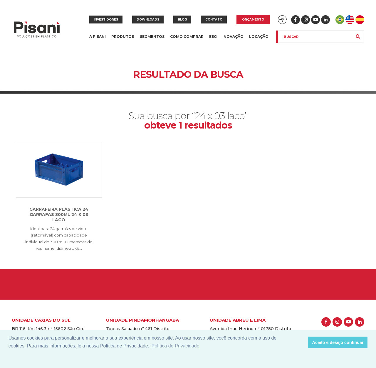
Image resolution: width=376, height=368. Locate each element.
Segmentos (152, 40)
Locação (258, 36)
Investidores (106, 19)
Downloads (148, 19)
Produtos (122, 40)
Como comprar (187, 36)
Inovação (233, 36)
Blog (182, 19)
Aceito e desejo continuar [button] (338, 342)
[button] (302, 342)
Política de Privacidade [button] (175, 345)
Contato (213, 19)
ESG (213, 36)
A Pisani (97, 40)
